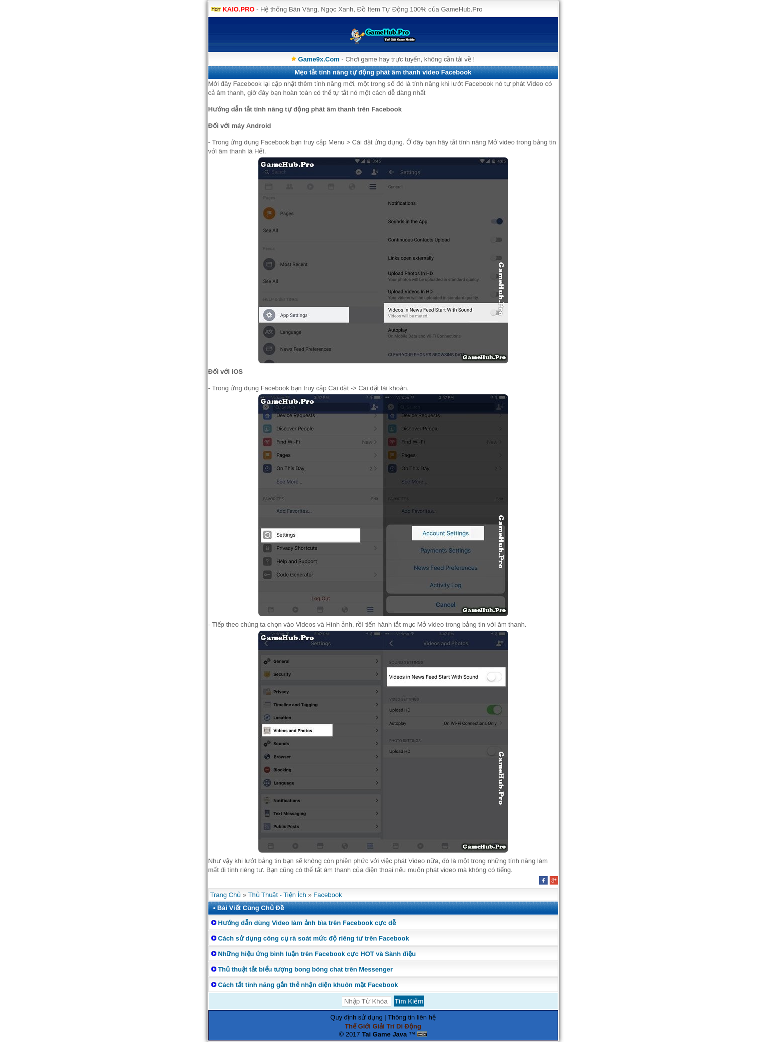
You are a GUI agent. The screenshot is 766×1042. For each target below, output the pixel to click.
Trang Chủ (225, 895)
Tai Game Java (384, 1034)
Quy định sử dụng (356, 1017)
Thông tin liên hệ (412, 1017)
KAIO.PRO (238, 9)
